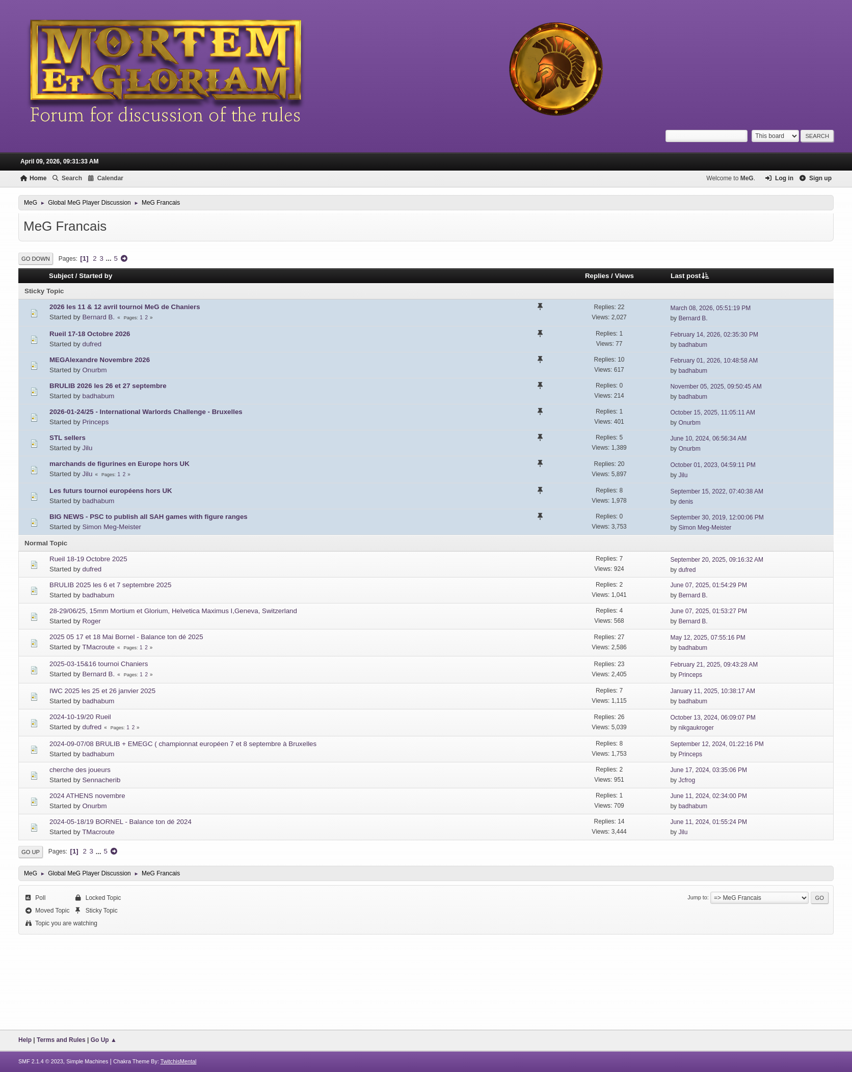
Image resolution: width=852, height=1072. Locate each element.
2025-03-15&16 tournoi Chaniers (98, 664)
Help (25, 1039)
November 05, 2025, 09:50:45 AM (715, 386)
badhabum (692, 344)
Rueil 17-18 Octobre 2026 (89, 334)
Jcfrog (686, 780)
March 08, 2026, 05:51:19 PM (710, 308)
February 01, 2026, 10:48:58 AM (714, 360)
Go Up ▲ (104, 1039)
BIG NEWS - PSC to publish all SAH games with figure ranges (148, 516)
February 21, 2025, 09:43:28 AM (714, 664)
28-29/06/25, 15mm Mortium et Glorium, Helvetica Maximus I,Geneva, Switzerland (173, 611)
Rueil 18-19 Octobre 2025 (88, 559)
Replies (597, 276)
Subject (61, 276)
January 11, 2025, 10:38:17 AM (712, 691)
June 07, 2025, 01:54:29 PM (708, 585)
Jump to (697, 897)
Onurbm (94, 370)
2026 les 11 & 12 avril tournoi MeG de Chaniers (124, 307)
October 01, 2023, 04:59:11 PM (712, 465)
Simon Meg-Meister (111, 527)
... (110, 258)
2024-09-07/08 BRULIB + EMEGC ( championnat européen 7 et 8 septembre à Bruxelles (182, 744)
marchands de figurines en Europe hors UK (119, 464)
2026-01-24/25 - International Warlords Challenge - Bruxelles (146, 412)
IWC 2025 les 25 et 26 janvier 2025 (102, 691)
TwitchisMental (179, 1061)
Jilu (87, 448)
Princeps (95, 422)
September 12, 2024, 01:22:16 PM (716, 744)
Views (624, 276)
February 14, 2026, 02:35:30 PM (714, 334)
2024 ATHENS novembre (87, 796)
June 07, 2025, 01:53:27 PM (708, 611)
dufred (91, 344)
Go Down (35, 259)
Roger (91, 621)
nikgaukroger (695, 727)
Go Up (30, 852)
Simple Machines (87, 1061)
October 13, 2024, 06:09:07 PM (712, 717)
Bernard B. (98, 317)
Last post (690, 276)
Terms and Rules (61, 1039)
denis (685, 501)
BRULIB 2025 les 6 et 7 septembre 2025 (110, 585)
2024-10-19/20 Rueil (80, 717)
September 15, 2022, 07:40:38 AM (716, 491)
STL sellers (67, 438)
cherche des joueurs (80, 770)
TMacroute (98, 647)
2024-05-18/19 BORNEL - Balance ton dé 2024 (120, 822)
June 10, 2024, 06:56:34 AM (708, 438)
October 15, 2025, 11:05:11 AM (712, 412)
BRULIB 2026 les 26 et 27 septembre (108, 386)
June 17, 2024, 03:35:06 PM (708, 770)
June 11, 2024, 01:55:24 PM (708, 822)
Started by (95, 276)
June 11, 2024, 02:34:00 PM (708, 796)
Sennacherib (101, 780)
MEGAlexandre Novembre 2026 (99, 360)
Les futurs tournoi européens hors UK (110, 490)
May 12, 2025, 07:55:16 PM (707, 637)
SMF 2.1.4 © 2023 (40, 1061)
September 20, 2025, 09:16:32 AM (716, 559)
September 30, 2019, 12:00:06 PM (716, 517)
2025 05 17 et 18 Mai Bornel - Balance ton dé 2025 (126, 637)
